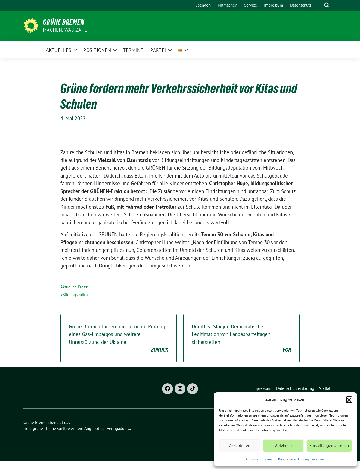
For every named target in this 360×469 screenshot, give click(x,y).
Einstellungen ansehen (329, 445)
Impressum (318, 459)
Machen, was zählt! (67, 30)
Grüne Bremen (63, 22)
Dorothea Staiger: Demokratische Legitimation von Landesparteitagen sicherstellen (241, 338)
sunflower (65, 428)
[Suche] (319, 5)
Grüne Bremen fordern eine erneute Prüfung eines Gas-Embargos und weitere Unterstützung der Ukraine (118, 338)
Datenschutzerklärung (260, 459)
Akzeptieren (239, 445)
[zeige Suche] (326, 5)
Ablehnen (283, 445)
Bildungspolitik (75, 294)
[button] (349, 399)
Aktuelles (68, 287)
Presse (83, 287)
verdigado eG (118, 428)
